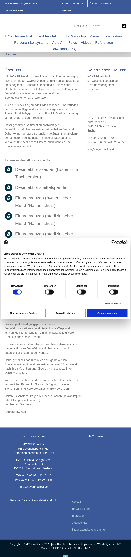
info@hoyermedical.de (14, 10)
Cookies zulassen (107, 313)
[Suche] (124, 26)
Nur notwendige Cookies (24, 313)
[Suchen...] (106, 26)
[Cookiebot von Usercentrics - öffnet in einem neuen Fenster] (113, 242)
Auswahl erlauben (65, 313)
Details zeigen (113, 303)
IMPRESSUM (62, 548)
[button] (74, 48)
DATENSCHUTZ (81, 548)
